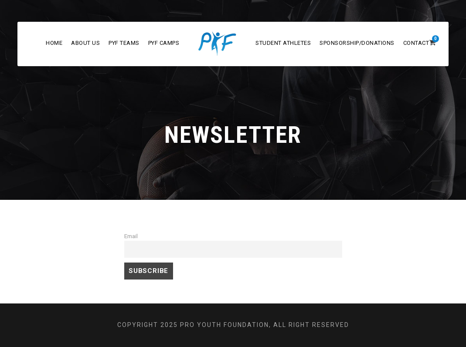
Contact (416, 43)
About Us (85, 43)
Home (54, 43)
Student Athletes (283, 43)
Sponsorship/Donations (357, 43)
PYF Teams (124, 43)
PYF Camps (164, 43)
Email (131, 235)
